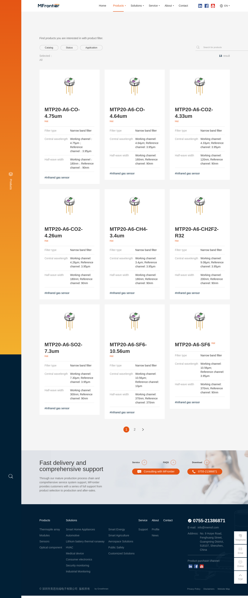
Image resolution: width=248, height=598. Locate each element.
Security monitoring (77, 567)
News (155, 537)
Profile (155, 531)
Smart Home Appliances (80, 531)
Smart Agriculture (118, 537)
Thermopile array (50, 531)
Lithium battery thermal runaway (85, 543)
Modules (45, 537)
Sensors (44, 543)
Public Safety (116, 549)
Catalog (51, 48)
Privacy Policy (184, 591)
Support (143, 531)
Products (45, 522)
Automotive (72, 537)
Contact (168, 522)
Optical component (51, 549)
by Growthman (105, 591)
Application (105, 48)
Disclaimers (203, 591)
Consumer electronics (79, 561)
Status (77, 48)
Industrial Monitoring (78, 573)
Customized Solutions (121, 555)
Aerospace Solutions (120, 543)
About (155, 522)
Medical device (75, 555)
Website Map (222, 591)
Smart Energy (116, 531)
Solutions (71, 522)
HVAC (69, 549)
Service (142, 522)
